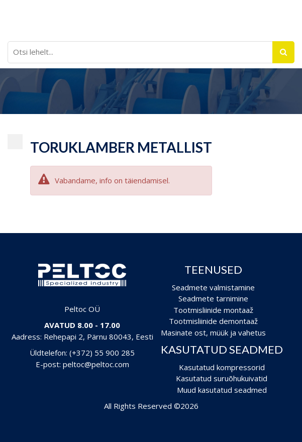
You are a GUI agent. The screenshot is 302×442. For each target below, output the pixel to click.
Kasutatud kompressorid (222, 367)
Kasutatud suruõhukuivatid (221, 378)
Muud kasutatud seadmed (222, 390)
